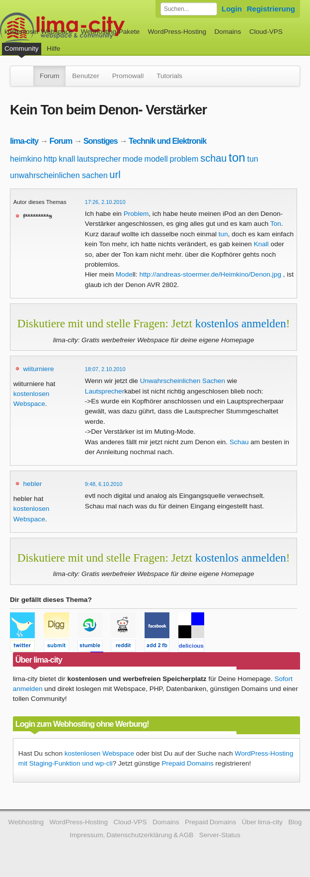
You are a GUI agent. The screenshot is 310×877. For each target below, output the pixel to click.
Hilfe (53, 48)
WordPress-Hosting (177, 31)
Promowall (128, 76)
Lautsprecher (104, 391)
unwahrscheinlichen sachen (59, 175)
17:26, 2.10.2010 (105, 202)
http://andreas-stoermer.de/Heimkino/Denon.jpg (210, 274)
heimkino (26, 159)
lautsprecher (99, 159)
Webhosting (26, 822)
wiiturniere (38, 369)
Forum (49, 76)
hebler (32, 483)
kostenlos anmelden (240, 323)
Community (21, 48)
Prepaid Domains (187, 763)
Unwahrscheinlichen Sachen (183, 381)
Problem (136, 213)
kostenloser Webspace (38, 31)
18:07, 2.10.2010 (105, 369)
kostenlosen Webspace (99, 753)
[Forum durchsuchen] (188, 8)
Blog (295, 822)
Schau (239, 442)
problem (184, 159)
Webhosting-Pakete (110, 31)
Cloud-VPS (266, 31)
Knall (261, 244)
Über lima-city (262, 822)
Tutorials (169, 76)
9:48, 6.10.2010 (104, 484)
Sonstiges (100, 140)
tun (252, 159)
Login (232, 8)
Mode (124, 274)
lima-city (24, 140)
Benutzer (85, 76)
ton (237, 157)
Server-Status (219, 835)
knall (67, 159)
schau (213, 158)
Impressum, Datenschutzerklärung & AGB (131, 835)
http (50, 159)
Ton (275, 223)
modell (156, 159)
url (114, 174)
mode (133, 159)
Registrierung (271, 8)
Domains (228, 31)
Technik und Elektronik (167, 140)
